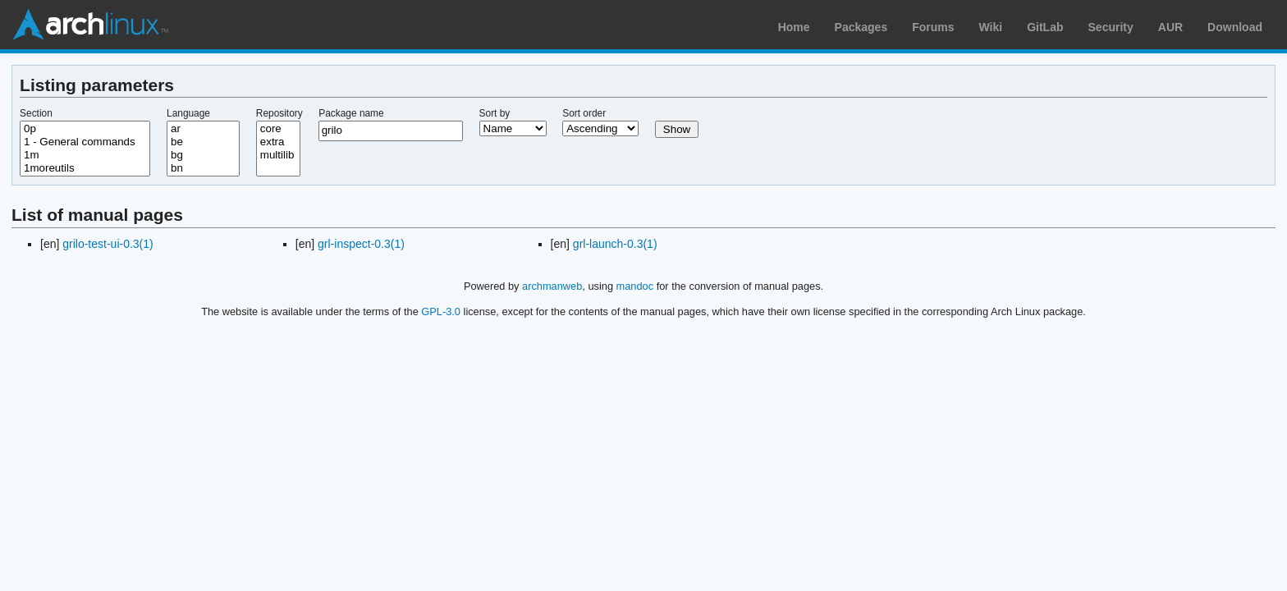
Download (1234, 27)
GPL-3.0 (440, 311)
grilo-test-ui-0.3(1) (107, 243)
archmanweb (552, 286)
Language (188, 113)
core (278, 128)
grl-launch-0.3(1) (615, 243)
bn (203, 168)
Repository (279, 113)
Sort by (495, 113)
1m (85, 155)
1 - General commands (85, 142)
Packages (861, 27)
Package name (350, 113)
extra (278, 142)
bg (203, 155)
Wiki (991, 27)
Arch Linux (90, 24)
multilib (278, 155)
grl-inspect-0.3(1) (361, 243)
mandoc (635, 286)
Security (1111, 27)
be (203, 142)
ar (203, 128)
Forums (933, 27)
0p (85, 128)
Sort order (584, 113)
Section (36, 113)
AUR (1170, 27)
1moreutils (85, 168)
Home (794, 27)
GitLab (1045, 27)
